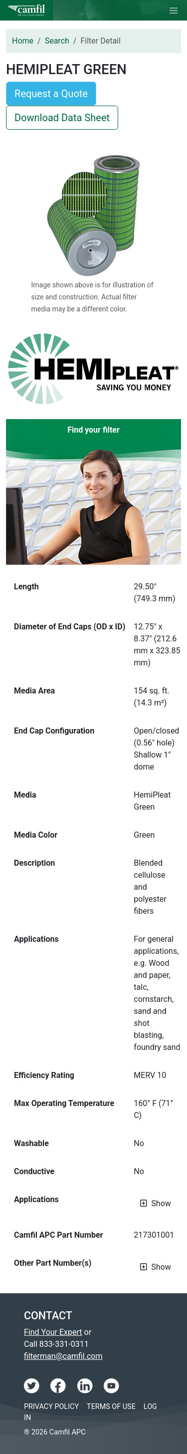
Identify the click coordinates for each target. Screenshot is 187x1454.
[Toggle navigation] (174, 10)
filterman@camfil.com (63, 1356)
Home (22, 41)
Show (161, 1203)
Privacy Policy (51, 1406)
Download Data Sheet (62, 118)
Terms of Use (111, 1406)
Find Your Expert (53, 1332)
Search (57, 41)
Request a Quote (51, 94)
